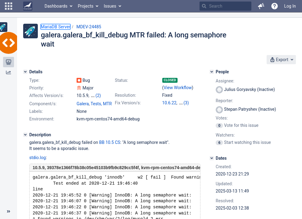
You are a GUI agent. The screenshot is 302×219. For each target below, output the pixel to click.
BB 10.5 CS (109, 147)
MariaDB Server (55, 26)
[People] (212, 72)
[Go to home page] (27, 6)
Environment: (41, 124)
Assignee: (225, 80)
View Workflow (178, 87)
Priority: (36, 87)
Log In (290, 6)
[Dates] (212, 158)
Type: (34, 80)
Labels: (36, 116)
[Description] (25, 140)
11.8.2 (182, 108)
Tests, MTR (101, 109)
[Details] (25, 72)
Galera (83, 109)
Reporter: (224, 100)
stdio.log (37, 163)
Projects (85, 6)
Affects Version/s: (46, 95)
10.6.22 (169, 102)
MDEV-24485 (88, 26)
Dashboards (56, 6)
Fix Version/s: (128, 102)
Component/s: (42, 109)
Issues (110, 6)
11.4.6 (168, 108)
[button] (8, 6)
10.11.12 (186, 102)
